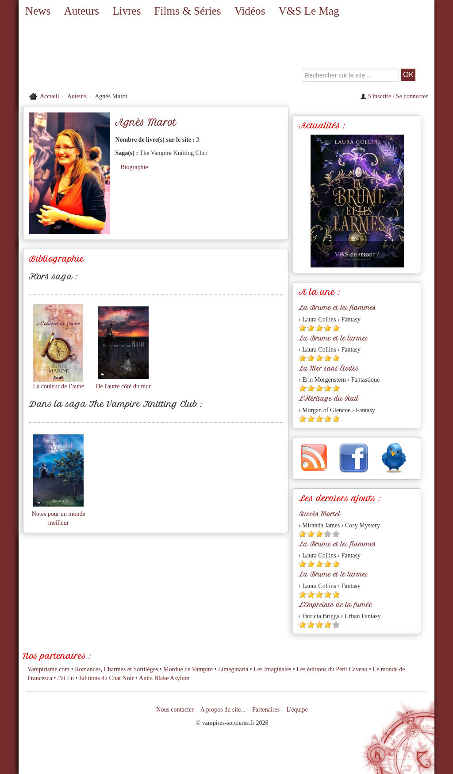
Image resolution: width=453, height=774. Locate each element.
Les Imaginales (272, 669)
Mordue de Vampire (188, 669)
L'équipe (296, 709)
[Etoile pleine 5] (336, 328)
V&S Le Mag (308, 11)
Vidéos (249, 11)
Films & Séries (187, 11)
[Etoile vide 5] (336, 534)
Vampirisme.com (48, 669)
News (37, 11)
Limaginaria (233, 669)
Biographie (134, 167)
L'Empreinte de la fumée (335, 604)
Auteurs (81, 11)
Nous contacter (174, 709)
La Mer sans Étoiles (328, 368)
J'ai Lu (66, 678)
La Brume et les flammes (337, 307)
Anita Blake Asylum (164, 678)
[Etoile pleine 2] (311, 328)
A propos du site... (223, 709)
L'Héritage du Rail (328, 398)
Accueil (49, 96)
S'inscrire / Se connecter (394, 96)
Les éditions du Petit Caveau (331, 669)
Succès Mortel (319, 514)
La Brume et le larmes (333, 338)
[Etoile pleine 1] (302, 328)
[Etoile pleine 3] (319, 328)
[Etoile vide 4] (327, 534)
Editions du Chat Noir (106, 678)
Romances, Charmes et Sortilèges (116, 669)
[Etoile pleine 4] (327, 328)
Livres (126, 11)
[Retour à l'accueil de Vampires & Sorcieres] (85, 55)
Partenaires (266, 709)
